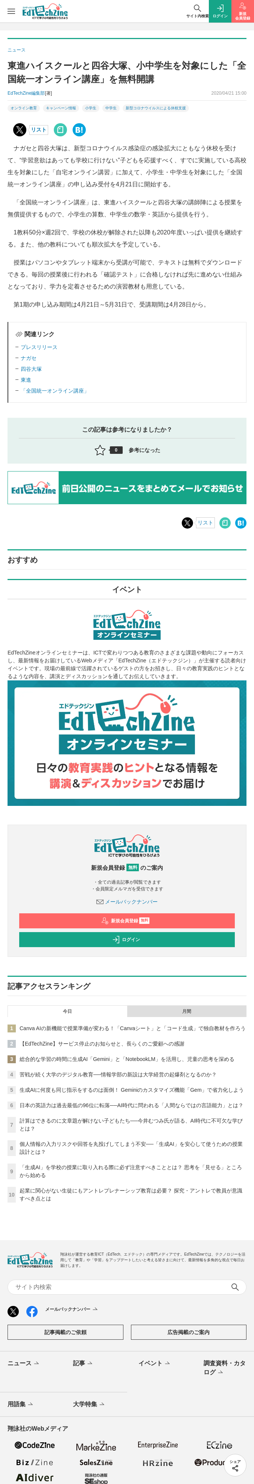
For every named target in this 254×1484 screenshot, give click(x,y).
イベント (154, 1364)
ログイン (126, 939)
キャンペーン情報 (61, 108)
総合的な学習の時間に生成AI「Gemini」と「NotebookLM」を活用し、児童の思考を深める (127, 1059)
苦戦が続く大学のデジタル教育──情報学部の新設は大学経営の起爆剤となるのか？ (118, 1074)
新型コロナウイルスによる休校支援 (156, 108)
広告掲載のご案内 (188, 1332)
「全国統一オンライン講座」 (55, 391)
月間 (186, 1011)
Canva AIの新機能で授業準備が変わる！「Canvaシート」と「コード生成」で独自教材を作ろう (133, 1028)
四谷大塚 (31, 369)
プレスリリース (39, 347)
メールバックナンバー (127, 902)
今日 (67, 1011)
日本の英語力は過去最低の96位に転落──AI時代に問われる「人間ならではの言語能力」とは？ (131, 1105)
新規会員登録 (125, 921)
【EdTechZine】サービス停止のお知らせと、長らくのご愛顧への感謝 (102, 1044)
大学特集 (89, 1404)
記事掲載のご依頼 (65, 1332)
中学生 (111, 108)
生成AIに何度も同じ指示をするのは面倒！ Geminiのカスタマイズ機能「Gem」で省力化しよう (132, 1090)
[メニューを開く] (11, 11)
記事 (83, 1364)
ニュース (24, 1364)
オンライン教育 (24, 108)
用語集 (21, 1404)
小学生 (90, 108)
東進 (26, 380)
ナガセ (29, 358)
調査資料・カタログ (225, 1368)
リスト (39, 130)
